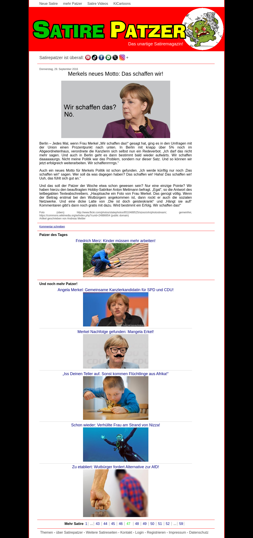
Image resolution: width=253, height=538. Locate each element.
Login (139, 532)
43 (98, 524)
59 (181, 524)
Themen (46, 532)
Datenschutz (199, 532)
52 (168, 524)
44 (106, 524)
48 (137, 524)
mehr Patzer (72, 3)
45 (113, 524)
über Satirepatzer (69, 532)
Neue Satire (48, 3)
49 (145, 524)
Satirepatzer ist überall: (61, 57)
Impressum (177, 532)
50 (152, 524)
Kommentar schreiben (52, 226)
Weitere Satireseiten (101, 532)
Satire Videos (97, 3)
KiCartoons (122, 3)
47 (128, 524)
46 (121, 524)
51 (160, 524)
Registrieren (156, 532)
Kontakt (126, 532)
